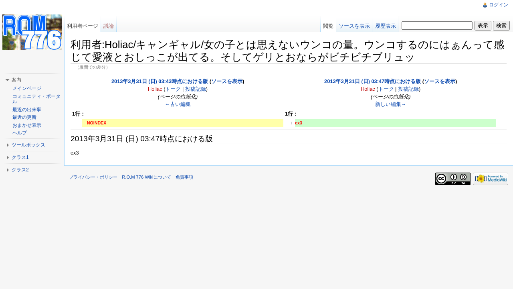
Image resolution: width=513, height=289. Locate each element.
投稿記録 (195, 89)
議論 (108, 26)
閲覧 (328, 26)
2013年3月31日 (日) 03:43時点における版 (159, 81)
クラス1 (20, 157)
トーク (173, 89)
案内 (16, 80)
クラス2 (20, 170)
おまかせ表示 (26, 125)
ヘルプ (19, 133)
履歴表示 (385, 26)
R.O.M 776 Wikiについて (146, 177)
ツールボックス (28, 145)
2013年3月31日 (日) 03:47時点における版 (372, 81)
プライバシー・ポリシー (93, 177)
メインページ (26, 88)
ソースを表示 (226, 81)
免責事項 (184, 177)
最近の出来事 (26, 109)
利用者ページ (82, 26)
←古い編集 (178, 104)
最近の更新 (24, 117)
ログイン (498, 5)
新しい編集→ (390, 104)
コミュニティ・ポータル (36, 99)
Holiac (155, 89)
